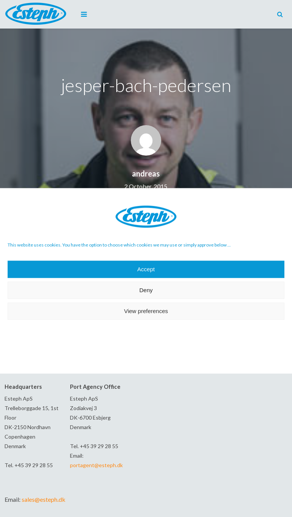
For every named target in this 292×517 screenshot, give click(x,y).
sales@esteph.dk (43, 499)
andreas (146, 173)
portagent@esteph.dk (96, 465)
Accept (146, 269)
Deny (145, 290)
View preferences (146, 311)
